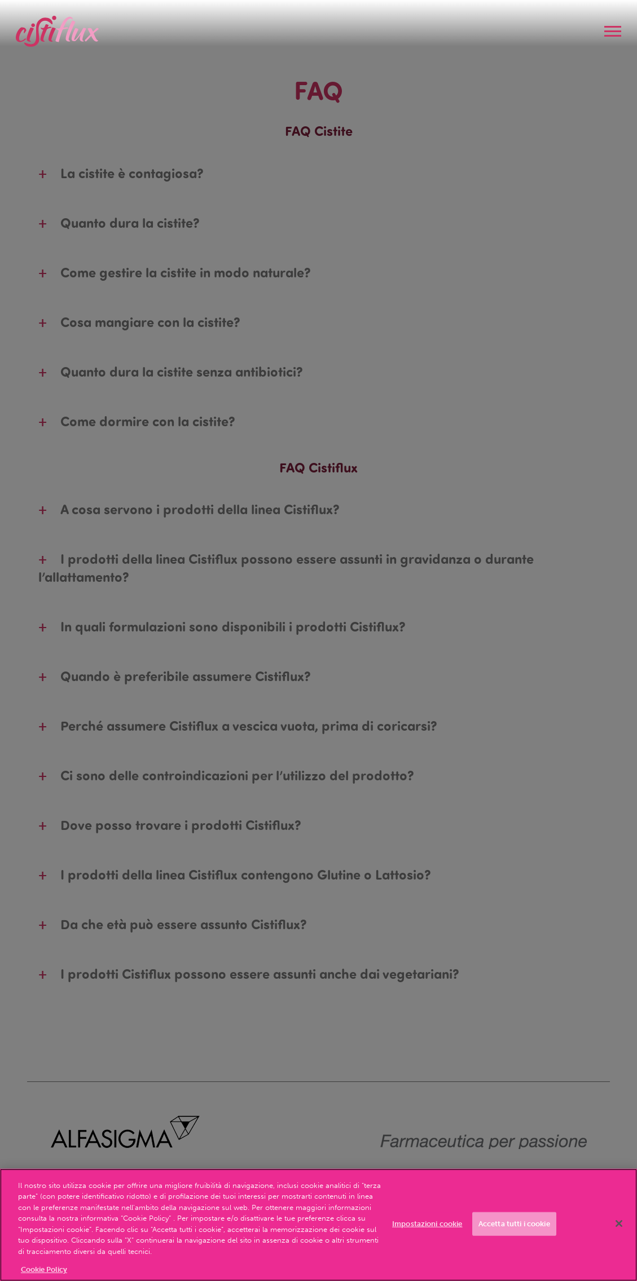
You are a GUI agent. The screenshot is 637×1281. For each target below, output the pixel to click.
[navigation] (612, 31)
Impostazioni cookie (427, 1224)
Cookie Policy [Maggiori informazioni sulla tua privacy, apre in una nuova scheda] (44, 1269)
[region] (318, 1225)
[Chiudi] (619, 1223)
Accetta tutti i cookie (514, 1224)
